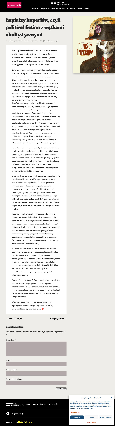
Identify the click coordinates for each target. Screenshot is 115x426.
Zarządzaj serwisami (75, 412)
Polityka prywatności (91, 422)
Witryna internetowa (14, 379)
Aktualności (71, 8)
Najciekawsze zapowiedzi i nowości (53, 8)
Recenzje (35, 8)
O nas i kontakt (32, 404)
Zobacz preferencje (105, 417)
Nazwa (9, 360)
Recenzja (54, 41)
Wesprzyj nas (14, 5)
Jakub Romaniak (25, 41)
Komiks (47, 41)
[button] (111, 398)
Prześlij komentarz (61, 388)
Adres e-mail (11, 370)
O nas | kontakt (83, 8)
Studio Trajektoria (25, 422)
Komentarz (11, 340)
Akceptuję (77, 417)
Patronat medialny (47, 404)
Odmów (91, 417)
